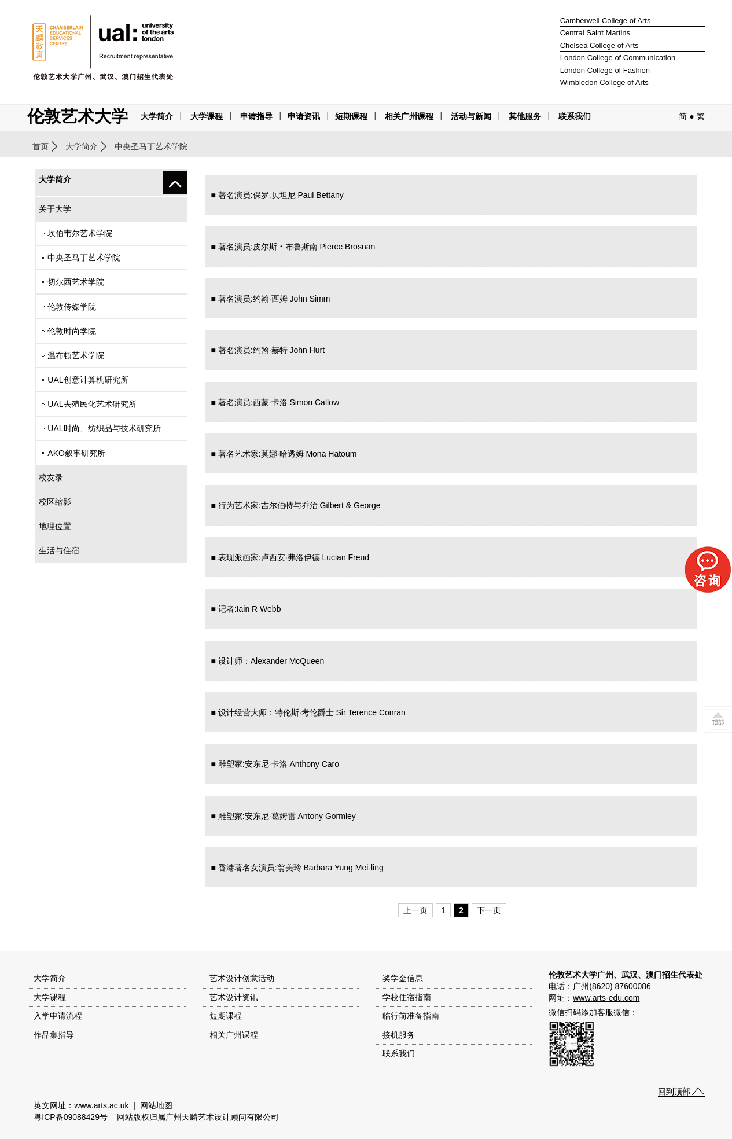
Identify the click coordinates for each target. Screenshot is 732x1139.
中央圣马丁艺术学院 (83, 257)
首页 (40, 146)
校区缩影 (55, 501)
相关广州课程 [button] (409, 116)
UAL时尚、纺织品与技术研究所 (103, 428)
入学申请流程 (58, 1015)
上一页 (415, 910)
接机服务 (398, 1034)
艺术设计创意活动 (241, 978)
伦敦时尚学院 (71, 331)
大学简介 (157, 116)
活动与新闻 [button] (471, 116)
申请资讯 (304, 116)
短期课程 (351, 116)
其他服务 (525, 116)
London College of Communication (617, 57)
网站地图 (156, 1105)
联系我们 (574, 116)
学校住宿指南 (406, 997)
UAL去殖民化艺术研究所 (91, 404)
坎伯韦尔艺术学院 (79, 233)
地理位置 (55, 526)
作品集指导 (54, 1034)
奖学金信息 (402, 978)
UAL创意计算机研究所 (87, 379)
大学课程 (206, 116)
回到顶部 (674, 1091)
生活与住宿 (59, 550)
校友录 (51, 477)
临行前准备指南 (410, 1015)
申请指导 (256, 116)
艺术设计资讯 (233, 997)
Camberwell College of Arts (605, 20)
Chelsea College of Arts (599, 45)
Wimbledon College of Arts (604, 82)
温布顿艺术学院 (75, 355)
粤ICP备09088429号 (71, 1117)
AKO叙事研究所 (76, 453)
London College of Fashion (605, 70)
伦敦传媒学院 (71, 306)
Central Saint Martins (595, 32)
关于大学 (55, 209)
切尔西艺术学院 (75, 281)
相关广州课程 (233, 1034)
